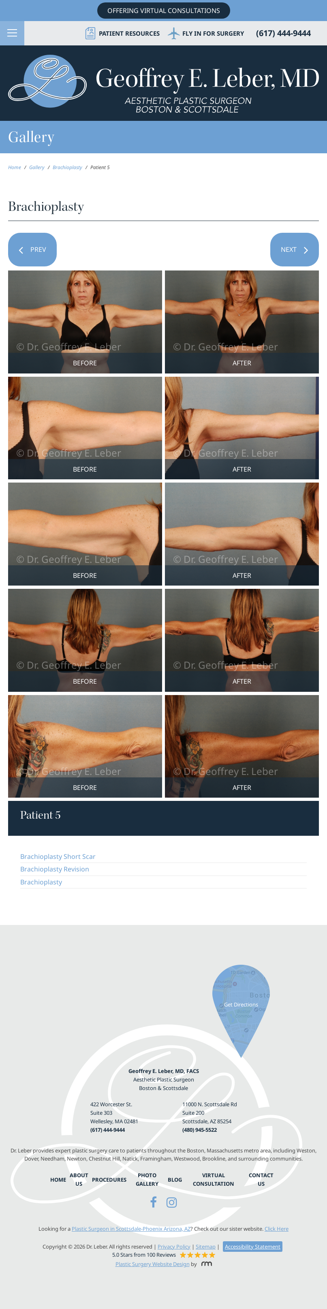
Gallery (37, 167)
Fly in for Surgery (213, 33)
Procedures (109, 1179)
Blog (175, 1179)
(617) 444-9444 (107, 1129)
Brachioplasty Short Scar (58, 856)
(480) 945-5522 (199, 1129)
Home (14, 167)
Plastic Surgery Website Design (152, 1264)
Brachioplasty (67, 167)
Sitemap (206, 1246)
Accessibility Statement (252, 1246)
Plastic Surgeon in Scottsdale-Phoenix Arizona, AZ (131, 1228)
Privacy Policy (174, 1246)
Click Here (277, 1228)
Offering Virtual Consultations (163, 10)
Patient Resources (129, 33)
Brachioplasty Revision (54, 869)
